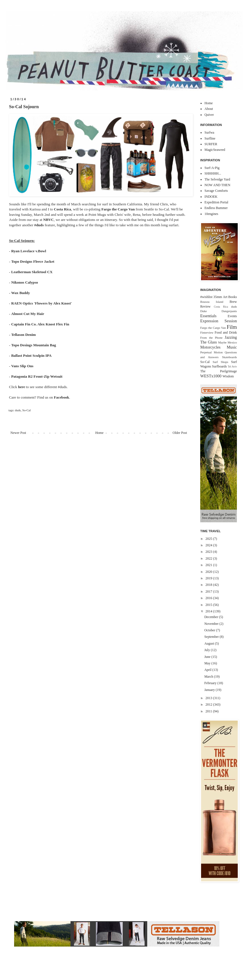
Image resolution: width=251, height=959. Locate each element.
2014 (209, 611)
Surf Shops (220, 362)
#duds (39, 225)
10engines (211, 214)
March (209, 677)
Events (232, 316)
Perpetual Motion (211, 352)
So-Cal (26, 410)
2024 (209, 545)
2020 (209, 572)
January (209, 690)
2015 (209, 605)
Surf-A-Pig (211, 168)
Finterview (206, 332)
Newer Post (18, 433)
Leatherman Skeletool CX (32, 272)
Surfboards (219, 366)
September (211, 637)
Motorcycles (210, 347)
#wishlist (206, 297)
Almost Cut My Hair (27, 314)
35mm (217, 297)
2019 (209, 578)
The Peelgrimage (218, 371)
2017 (209, 591)
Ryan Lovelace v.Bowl (28, 251)
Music (232, 347)
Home (99, 433)
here (21, 387)
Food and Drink (226, 332)
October (210, 630)
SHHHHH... (212, 173)
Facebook (61, 397)
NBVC (48, 220)
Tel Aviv (232, 366)
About (208, 109)
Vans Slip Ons (22, 366)
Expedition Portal (216, 202)
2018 (209, 585)
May (207, 663)
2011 (209, 711)
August (209, 643)
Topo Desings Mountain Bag (33, 345)
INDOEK (210, 197)
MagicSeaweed (214, 150)
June (207, 657)
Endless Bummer (216, 208)
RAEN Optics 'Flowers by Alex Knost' (41, 303)
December (211, 617)
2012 (209, 704)
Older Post (180, 433)
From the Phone (211, 337)
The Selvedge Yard (217, 179)
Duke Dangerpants (218, 311)
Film (232, 327)
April (208, 670)
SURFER (210, 144)
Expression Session (218, 321)
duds (18, 410)
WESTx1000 (210, 376)
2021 (209, 565)
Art (225, 297)
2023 (209, 552)
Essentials (208, 316)
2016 (209, 598)
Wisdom (228, 376)
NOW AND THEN (217, 185)
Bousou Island (211, 301)
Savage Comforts (216, 191)
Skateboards (229, 357)
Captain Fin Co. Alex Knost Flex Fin (40, 324)
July (207, 650)
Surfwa (209, 132)
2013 (209, 698)
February (210, 683)
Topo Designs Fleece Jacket (32, 261)
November (211, 624)
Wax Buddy (20, 293)
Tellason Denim (23, 334)
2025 (209, 539)
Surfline (209, 138)
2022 (209, 558)
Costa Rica (62, 209)
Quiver (209, 115)
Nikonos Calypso (24, 282)
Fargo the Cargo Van (118, 209)
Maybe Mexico (227, 342)
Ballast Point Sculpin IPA (31, 355)
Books (232, 297)
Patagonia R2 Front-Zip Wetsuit (37, 376)
